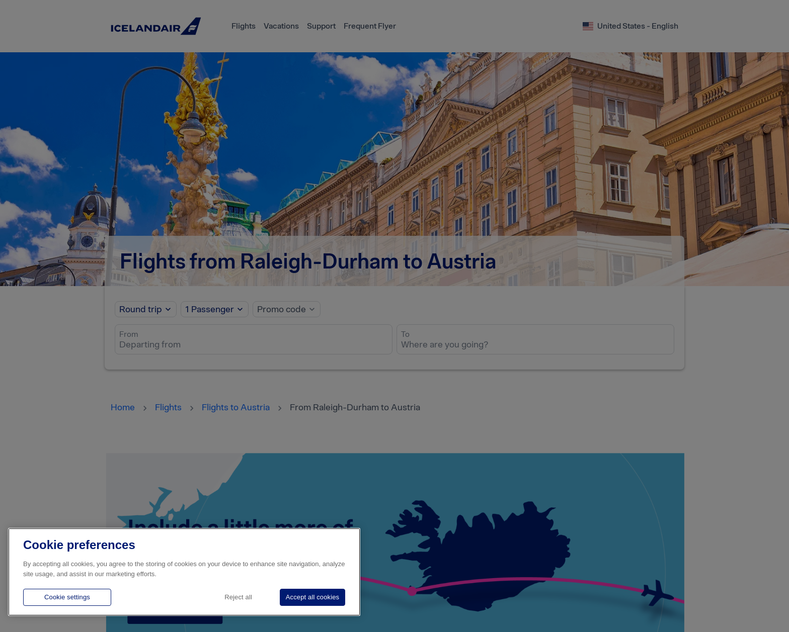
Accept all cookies (312, 597)
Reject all (238, 597)
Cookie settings (67, 597)
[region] (184, 572)
